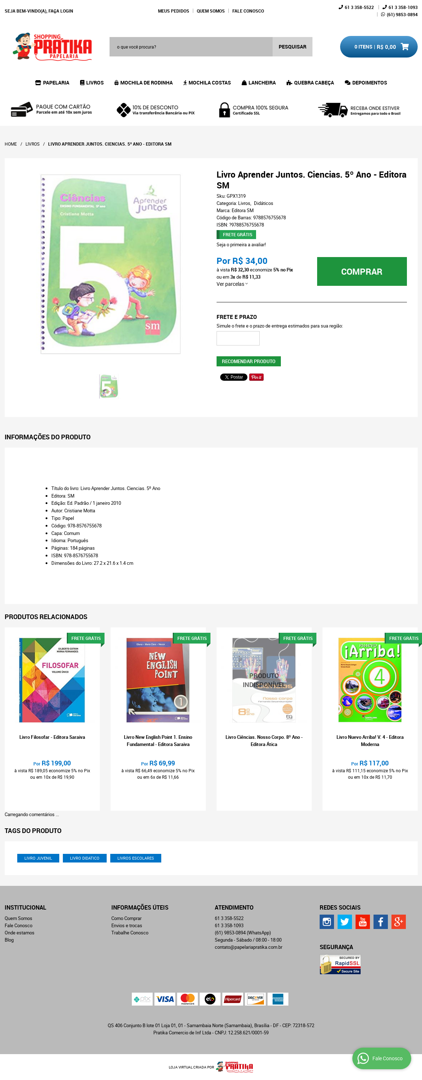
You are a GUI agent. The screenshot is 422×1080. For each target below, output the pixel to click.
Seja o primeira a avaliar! (241, 244)
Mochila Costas (210, 82)
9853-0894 (402, 14)
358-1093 (403, 7)
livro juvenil (38, 858)
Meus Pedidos (173, 11)
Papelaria (56, 82)
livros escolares (135, 858)
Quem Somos (211, 11)
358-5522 (359, 7)
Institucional (25, 907)
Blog (9, 940)
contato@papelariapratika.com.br (248, 947)
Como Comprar (126, 918)
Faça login (60, 11)
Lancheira (262, 82)
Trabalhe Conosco (129, 932)
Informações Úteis (139, 907)
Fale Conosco (248, 11)
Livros (95, 82)
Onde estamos (19, 932)
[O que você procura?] (292, 46)
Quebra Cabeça (314, 82)
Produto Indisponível (264, 680)
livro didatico (84, 858)
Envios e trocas (126, 925)
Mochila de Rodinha (146, 82)
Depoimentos (369, 82)
